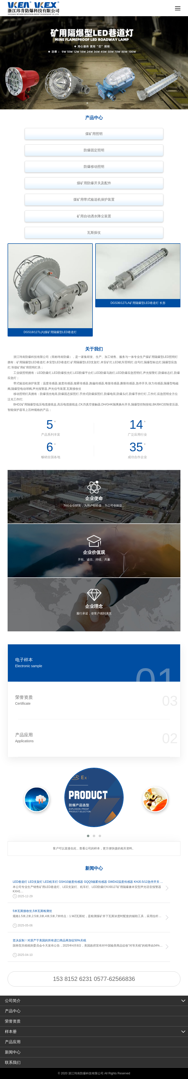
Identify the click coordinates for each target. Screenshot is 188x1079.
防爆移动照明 (94, 167)
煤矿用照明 (94, 134)
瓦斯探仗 (94, 232)
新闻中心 (13, 1052)
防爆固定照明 (94, 150)
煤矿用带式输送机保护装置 (94, 199)
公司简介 (13, 1001)
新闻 (94, 868)
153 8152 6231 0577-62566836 (94, 978)
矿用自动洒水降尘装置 (94, 216)
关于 (94, 349)
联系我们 (13, 1062)
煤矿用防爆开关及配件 (94, 183)
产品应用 (79, 737)
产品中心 (13, 1011)
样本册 (11, 1031)
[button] (88, 835)
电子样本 (79, 662)
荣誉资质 (79, 700)
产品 (94, 117)
